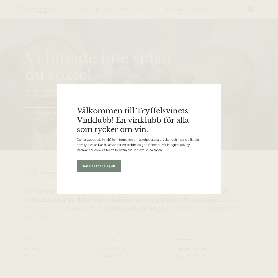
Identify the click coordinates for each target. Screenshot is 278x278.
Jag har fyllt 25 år (102, 165)
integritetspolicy (178, 145)
